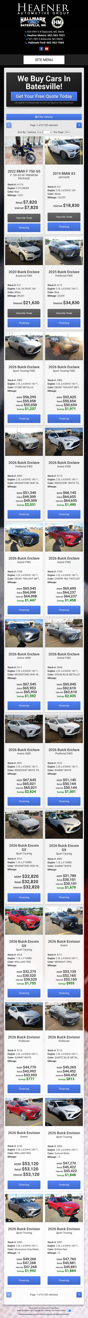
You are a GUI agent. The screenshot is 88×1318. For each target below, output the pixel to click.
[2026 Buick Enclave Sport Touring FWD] (24, 345)
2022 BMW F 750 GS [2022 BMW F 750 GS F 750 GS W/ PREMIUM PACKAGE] (24, 174)
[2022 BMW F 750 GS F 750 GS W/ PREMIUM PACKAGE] (24, 150)
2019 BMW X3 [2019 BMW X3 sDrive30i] (64, 175)
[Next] (79, 125)
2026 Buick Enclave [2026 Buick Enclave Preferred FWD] (24, 464)
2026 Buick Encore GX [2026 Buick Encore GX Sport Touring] (24, 849)
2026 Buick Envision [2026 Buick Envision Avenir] (64, 943)
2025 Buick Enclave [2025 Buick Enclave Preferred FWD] (64, 273)
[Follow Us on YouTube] (47, 49)
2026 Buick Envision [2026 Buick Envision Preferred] (24, 1039)
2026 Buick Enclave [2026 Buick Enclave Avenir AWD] (24, 656)
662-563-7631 (64, 1314)
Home (31, 1308)
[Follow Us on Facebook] (41, 49)
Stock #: (12, 184)
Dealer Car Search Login (25, 1310)
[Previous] (9, 125)
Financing (24, 227)
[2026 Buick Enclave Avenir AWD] (24, 633)
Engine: (11, 188)
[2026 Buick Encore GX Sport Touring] (24, 824)
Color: (11, 191)
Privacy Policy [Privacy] (54, 1308)
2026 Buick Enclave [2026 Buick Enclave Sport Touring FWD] (24, 368)
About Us (37, 1308)
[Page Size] (67, 132)
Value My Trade (24, 218)
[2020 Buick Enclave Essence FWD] (24, 250)
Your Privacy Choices (61, 1310)
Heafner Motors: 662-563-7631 (46, 35)
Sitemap (48, 1310)
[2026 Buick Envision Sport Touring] (64, 1111)
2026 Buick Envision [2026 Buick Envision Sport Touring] (64, 1134)
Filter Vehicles (44, 117)
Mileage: (12, 195)
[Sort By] (39, 132)
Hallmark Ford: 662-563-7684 (46, 42)
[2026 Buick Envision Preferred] (24, 1016)
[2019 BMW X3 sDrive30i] (64, 150)
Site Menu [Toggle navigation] (44, 60)
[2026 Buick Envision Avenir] (64, 920)
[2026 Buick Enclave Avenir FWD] (64, 441)
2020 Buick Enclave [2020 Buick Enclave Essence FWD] (24, 273)
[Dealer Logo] (44, 15)
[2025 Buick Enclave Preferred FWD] (64, 250)
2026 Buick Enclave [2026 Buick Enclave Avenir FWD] (64, 464)
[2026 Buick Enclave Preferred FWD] (24, 441)
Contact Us (45, 1308)
